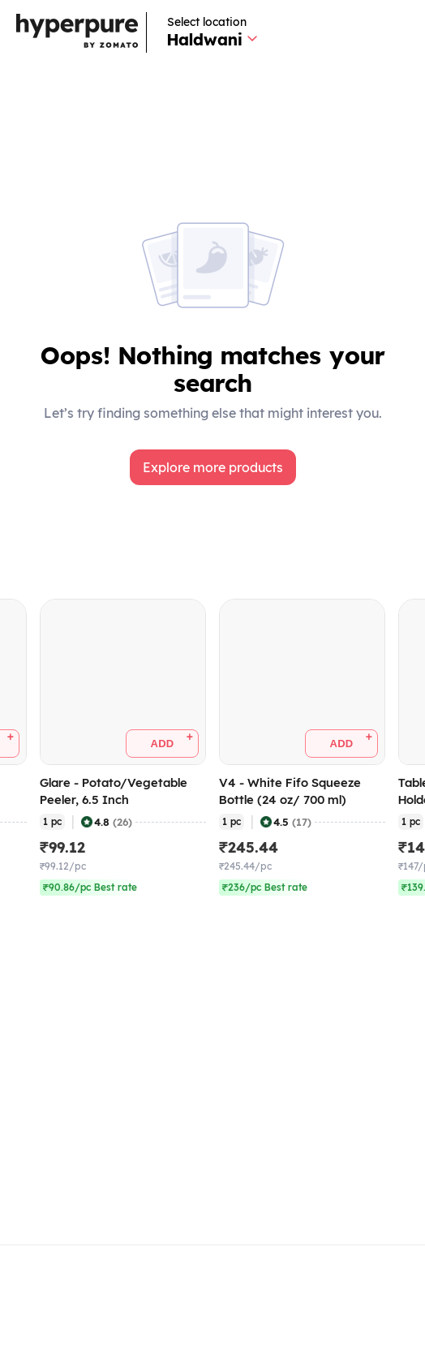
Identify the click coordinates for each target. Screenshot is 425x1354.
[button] (213, 467)
